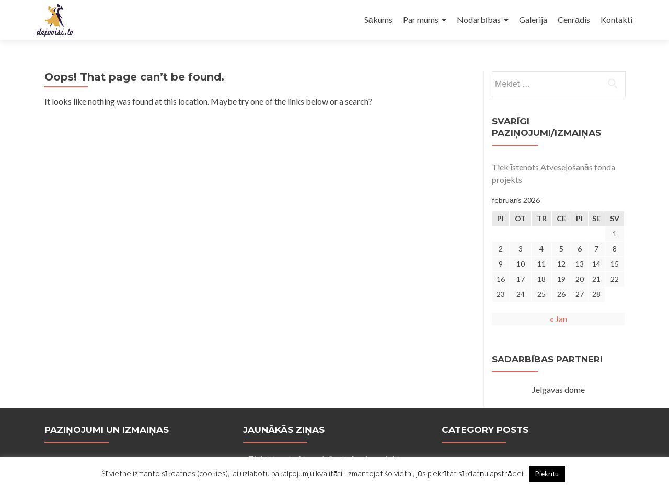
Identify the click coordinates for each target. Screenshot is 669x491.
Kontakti (616, 20)
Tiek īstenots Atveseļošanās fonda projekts (553, 173)
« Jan (558, 319)
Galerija (533, 20)
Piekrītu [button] (547, 474)
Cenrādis (574, 20)
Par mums (421, 20)
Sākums (378, 20)
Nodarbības (479, 20)
